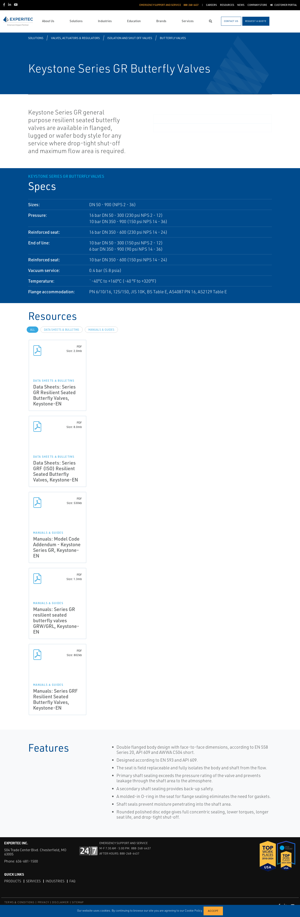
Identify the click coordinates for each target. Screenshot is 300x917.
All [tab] (32, 329)
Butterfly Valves (173, 38)
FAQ (72, 881)
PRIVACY (43, 902)
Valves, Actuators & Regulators (75, 38)
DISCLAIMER (60, 902)
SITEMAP (78, 902)
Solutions (35, 38)
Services (33, 881)
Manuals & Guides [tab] (101, 329)
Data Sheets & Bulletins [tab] (61, 329)
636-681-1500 (27, 861)
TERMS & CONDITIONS (19, 902)
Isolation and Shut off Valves (129, 38)
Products (12, 881)
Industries (55, 881)
